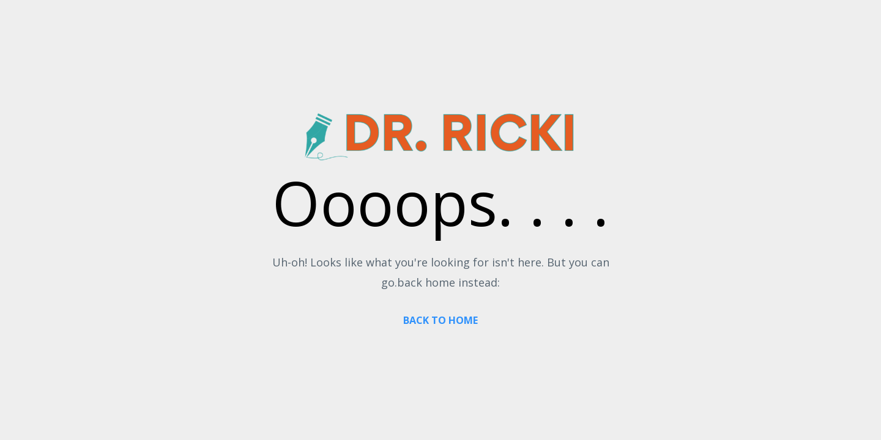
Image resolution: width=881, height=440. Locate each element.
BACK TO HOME (440, 320)
